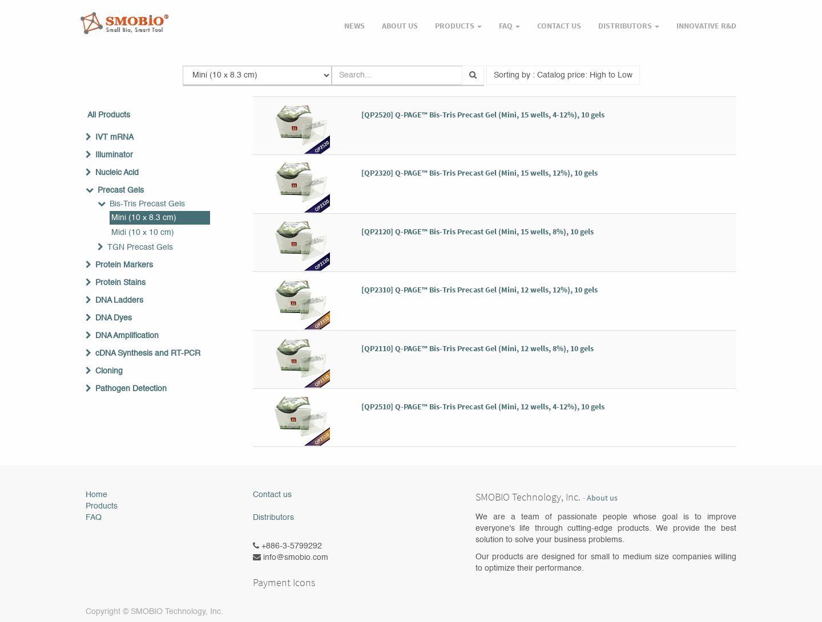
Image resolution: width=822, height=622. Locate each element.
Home (96, 495)
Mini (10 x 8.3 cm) (143, 218)
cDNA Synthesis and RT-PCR (147, 353)
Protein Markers (124, 265)
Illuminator (114, 155)
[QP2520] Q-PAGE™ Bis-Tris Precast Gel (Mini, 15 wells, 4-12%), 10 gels (483, 114)
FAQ (94, 518)
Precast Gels (121, 190)
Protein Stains (120, 283)
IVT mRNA (114, 137)
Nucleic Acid (117, 173)
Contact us (272, 495)
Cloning (109, 371)
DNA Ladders (119, 300)
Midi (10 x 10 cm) (142, 233)
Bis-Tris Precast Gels (147, 204)
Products (102, 506)
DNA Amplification (127, 336)
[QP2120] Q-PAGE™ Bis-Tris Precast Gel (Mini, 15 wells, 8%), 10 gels (477, 231)
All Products (108, 115)
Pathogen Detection (131, 389)
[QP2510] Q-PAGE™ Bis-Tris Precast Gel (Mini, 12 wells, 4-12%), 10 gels (483, 406)
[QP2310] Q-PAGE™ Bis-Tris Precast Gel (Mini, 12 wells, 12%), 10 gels (479, 289)
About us (602, 498)
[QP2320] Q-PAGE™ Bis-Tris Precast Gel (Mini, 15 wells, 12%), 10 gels (479, 173)
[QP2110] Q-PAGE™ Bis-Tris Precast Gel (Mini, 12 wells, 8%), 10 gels (477, 348)
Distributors (273, 518)
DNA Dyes (113, 318)
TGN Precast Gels (140, 247)
